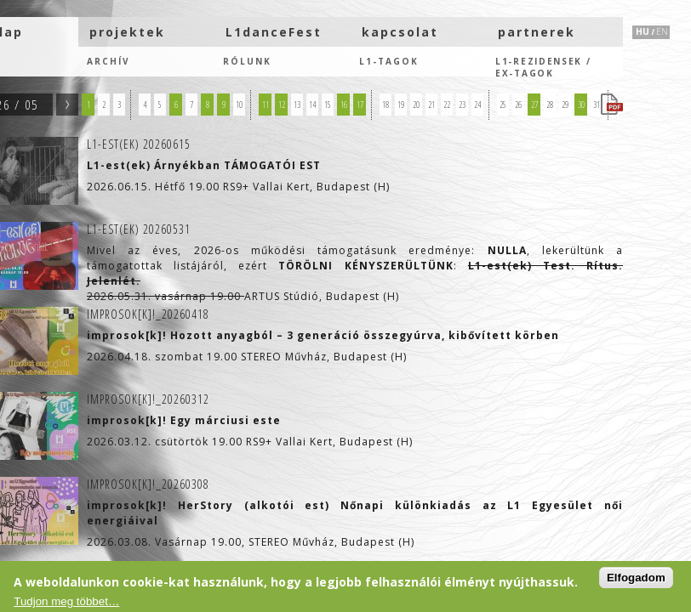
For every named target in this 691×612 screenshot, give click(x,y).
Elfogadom (636, 577)
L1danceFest (274, 32)
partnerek (536, 32)
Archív (108, 61)
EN (662, 31)
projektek (127, 32)
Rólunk (247, 61)
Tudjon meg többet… (66, 601)
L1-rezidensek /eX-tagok (543, 65)
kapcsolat (400, 32)
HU (642, 31)
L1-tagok (389, 61)
